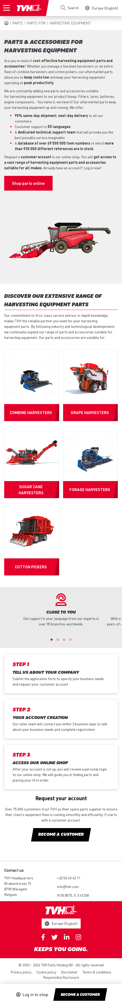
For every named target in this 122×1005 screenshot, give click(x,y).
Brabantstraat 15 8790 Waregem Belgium (17, 889)
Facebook (43, 937)
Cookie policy (46, 972)
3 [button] (64, 640)
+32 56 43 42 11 (68, 877)
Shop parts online (28, 183)
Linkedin (66, 937)
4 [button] (70, 640)
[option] (61, 610)
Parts (17, 23)
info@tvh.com (68, 886)
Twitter (54, 937)
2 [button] (58, 640)
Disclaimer (69, 972)
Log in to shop (35, 994)
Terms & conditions (96, 972)
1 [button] (52, 640)
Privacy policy (21, 972)
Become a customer (80, 994)
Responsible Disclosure (61, 977)
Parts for (36, 23)
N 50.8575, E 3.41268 (73, 895)
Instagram (78, 937)
